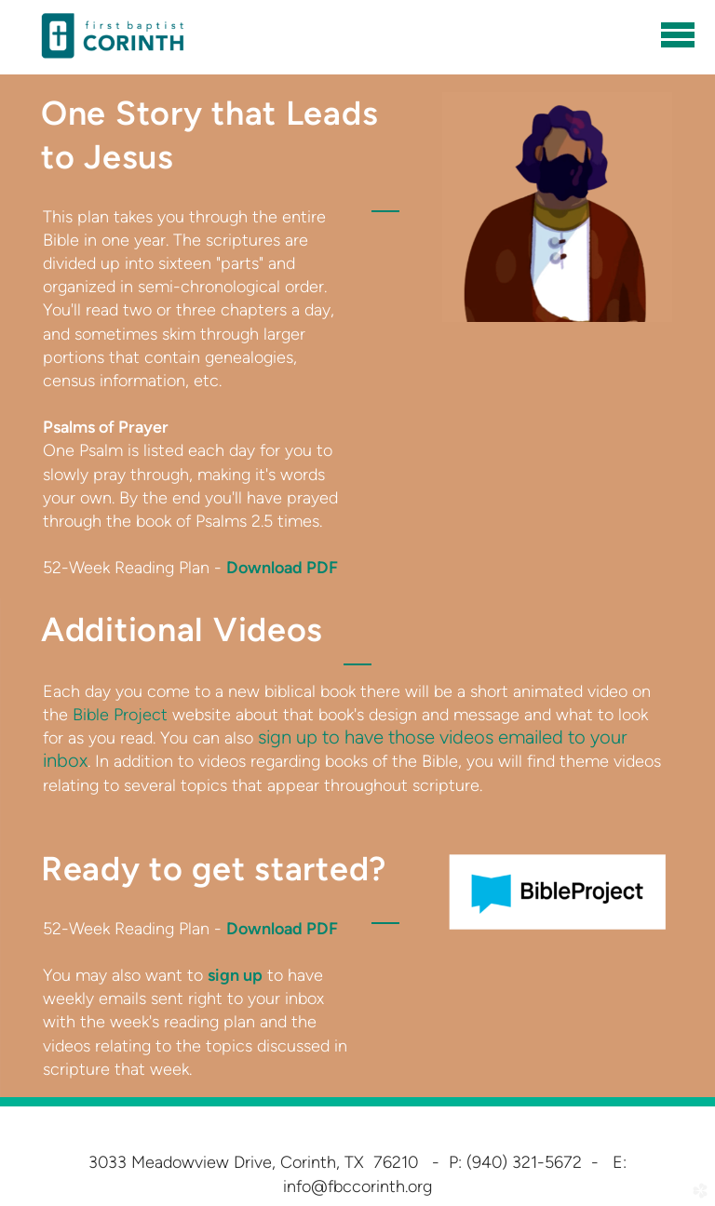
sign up (235, 975)
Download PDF (282, 567)
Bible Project (120, 714)
